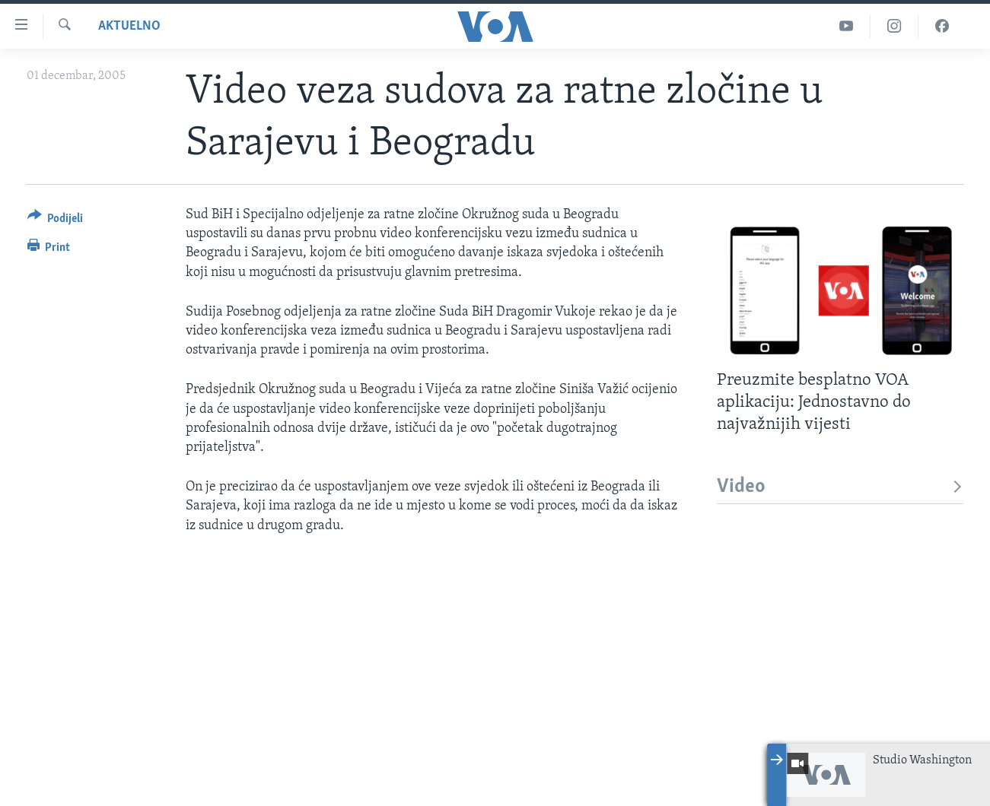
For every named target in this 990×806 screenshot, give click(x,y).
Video (840, 487)
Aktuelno (129, 26)
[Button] (55, 220)
